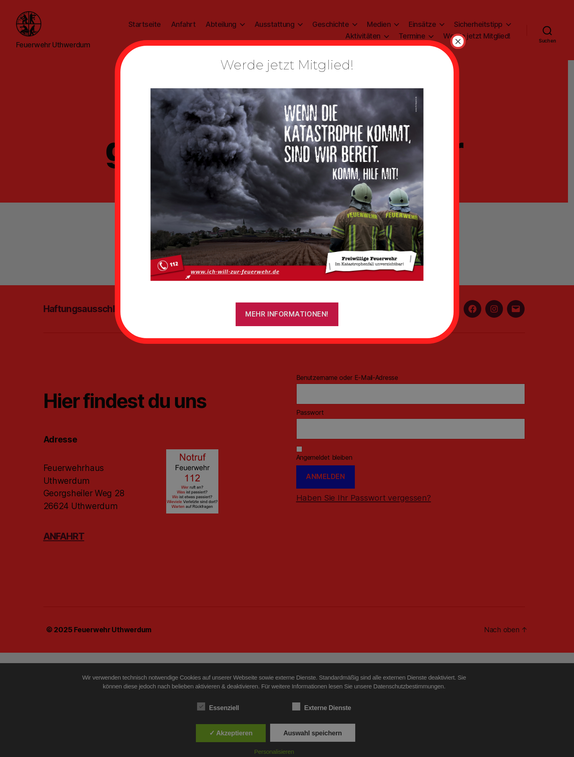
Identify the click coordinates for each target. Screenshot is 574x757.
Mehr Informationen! (287, 314)
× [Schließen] (458, 41)
